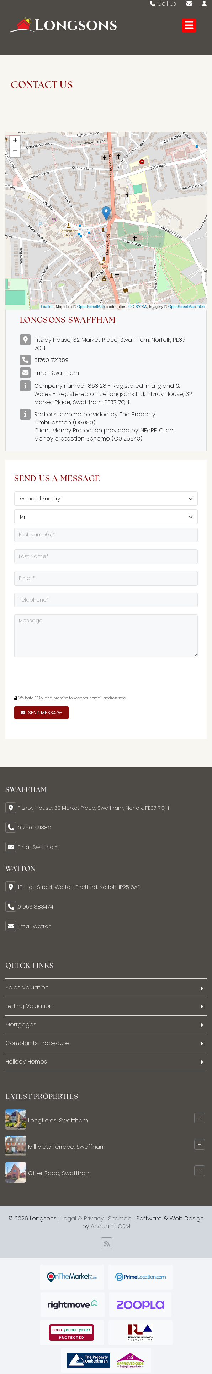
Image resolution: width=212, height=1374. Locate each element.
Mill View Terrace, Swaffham (66, 1147)
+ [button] (15, 141)
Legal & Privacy (82, 1218)
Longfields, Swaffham (58, 1120)
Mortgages (20, 1024)
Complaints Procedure (37, 1043)
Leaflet (47, 306)
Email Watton (35, 926)
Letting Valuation (29, 1006)
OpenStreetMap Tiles (186, 306)
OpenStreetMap (91, 306)
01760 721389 (51, 360)
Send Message (41, 712)
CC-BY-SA (137, 306)
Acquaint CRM (110, 1226)
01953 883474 (35, 906)
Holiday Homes (26, 1061)
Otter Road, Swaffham (59, 1173)
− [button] (15, 151)
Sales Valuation (27, 987)
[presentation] (57, 675)
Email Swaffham (56, 373)
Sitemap (120, 1218)
